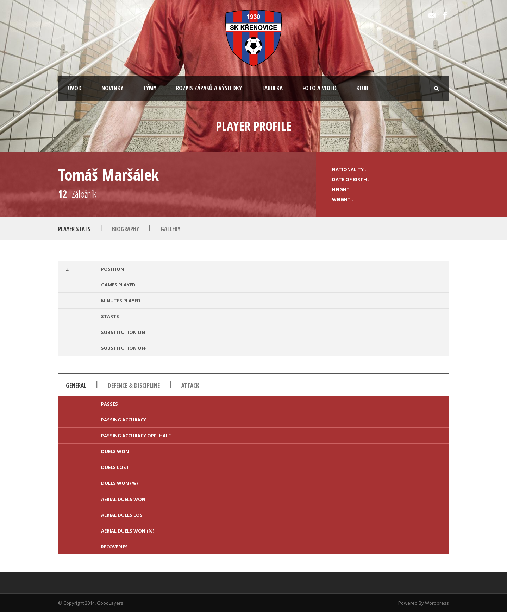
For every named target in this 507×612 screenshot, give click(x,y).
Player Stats (74, 229)
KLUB (362, 88)
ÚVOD (75, 88)
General (76, 385)
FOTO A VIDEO (319, 88)
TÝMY (149, 88)
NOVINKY (112, 88)
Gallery (170, 229)
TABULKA (272, 88)
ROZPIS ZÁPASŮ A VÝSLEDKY (209, 88)
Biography (125, 229)
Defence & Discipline (134, 385)
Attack (190, 385)
